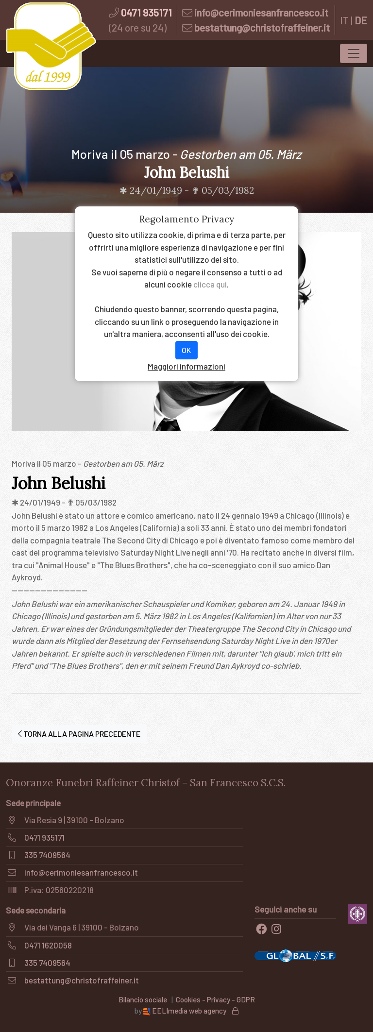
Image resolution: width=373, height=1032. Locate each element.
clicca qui (210, 284)
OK (186, 350)
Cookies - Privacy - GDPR (215, 999)
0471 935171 (146, 12)
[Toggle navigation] (353, 53)
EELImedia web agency (185, 1010)
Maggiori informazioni (186, 366)
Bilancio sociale (143, 999)
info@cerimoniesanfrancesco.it (261, 12)
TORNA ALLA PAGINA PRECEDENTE (79, 733)
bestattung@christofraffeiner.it (262, 27)
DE (361, 20)
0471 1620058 (48, 945)
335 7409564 (47, 855)
